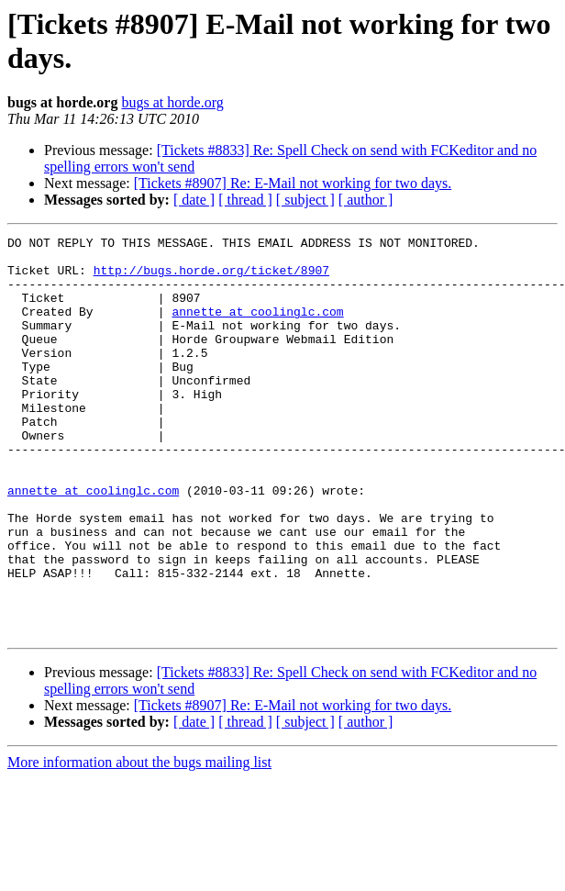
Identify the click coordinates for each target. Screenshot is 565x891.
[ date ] (194, 199)
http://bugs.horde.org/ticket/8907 (211, 278)
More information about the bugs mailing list (139, 842)
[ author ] (365, 199)
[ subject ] (305, 199)
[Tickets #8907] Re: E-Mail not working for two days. (292, 183)
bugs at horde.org (172, 102)
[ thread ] (245, 199)
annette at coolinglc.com (257, 327)
